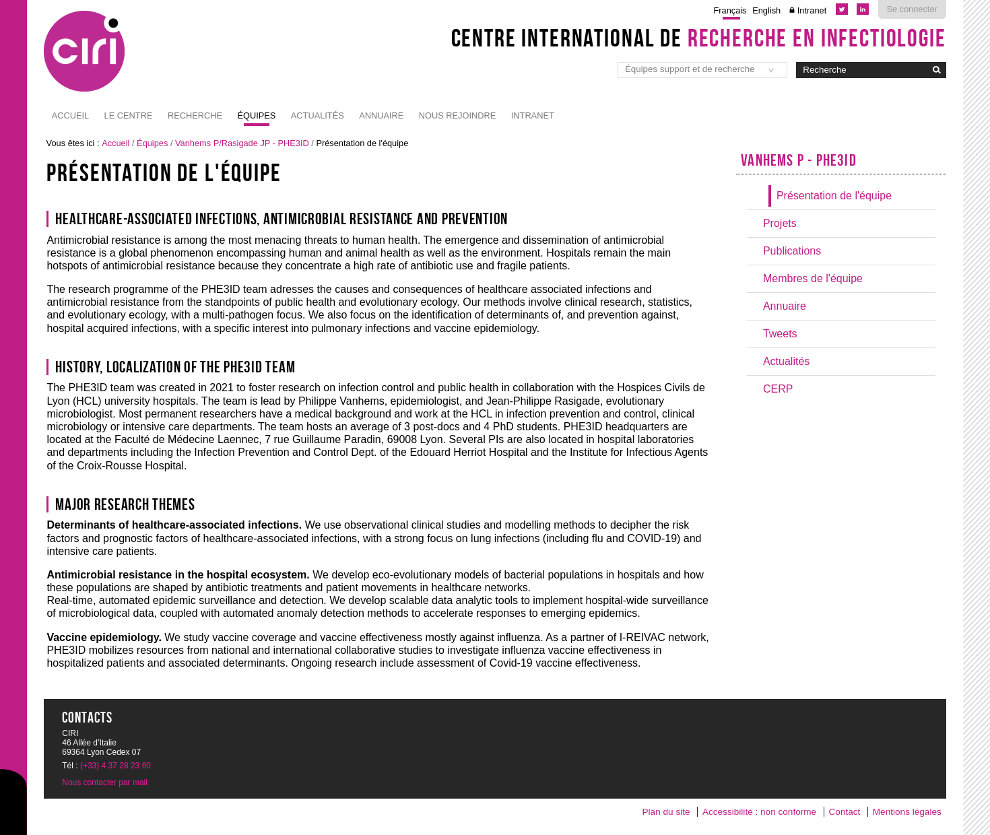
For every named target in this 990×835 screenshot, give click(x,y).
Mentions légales (907, 812)
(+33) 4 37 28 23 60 (115, 765)
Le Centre (128, 115)
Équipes (256, 115)
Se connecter (911, 9)
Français (729, 10)
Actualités (317, 115)
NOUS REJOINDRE (457, 115)
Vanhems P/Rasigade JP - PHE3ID (242, 143)
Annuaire (381, 115)
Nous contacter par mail (104, 782)
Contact (845, 812)
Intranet (811, 10)
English (766, 10)
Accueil (70, 115)
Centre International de (698, 37)
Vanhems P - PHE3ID (799, 160)
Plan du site (666, 812)
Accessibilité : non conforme (759, 812)
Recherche (195, 115)
